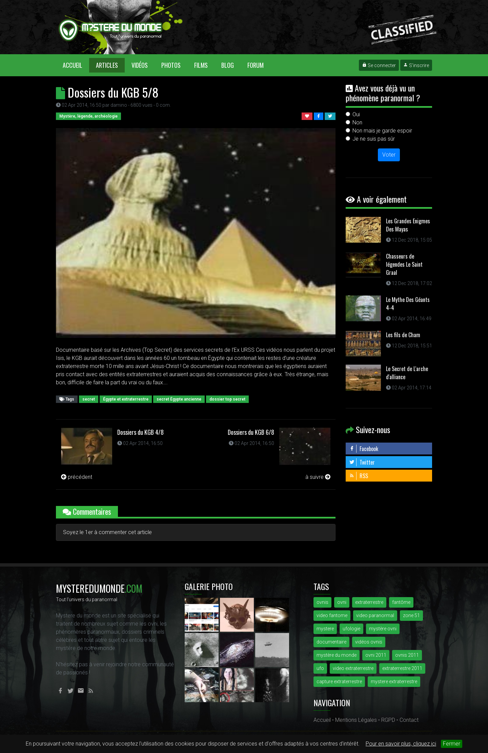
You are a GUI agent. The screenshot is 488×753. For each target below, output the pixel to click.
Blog (227, 65)
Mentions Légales (356, 720)
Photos (171, 65)
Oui (356, 114)
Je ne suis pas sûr (373, 139)
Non (357, 122)
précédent (76, 477)
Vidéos (139, 65)
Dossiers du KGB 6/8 (251, 432)
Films (201, 65)
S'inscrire (416, 65)
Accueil (76, 64)
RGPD (388, 720)
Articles (107, 65)
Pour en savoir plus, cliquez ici (401, 743)
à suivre (317, 477)
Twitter (362, 462)
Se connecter (379, 65)
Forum (255, 65)
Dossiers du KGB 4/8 (140, 432)
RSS (358, 476)
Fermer (451, 743)
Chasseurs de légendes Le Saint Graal (404, 264)
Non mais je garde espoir (382, 130)
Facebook (363, 449)
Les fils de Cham (403, 335)
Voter (388, 154)
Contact (409, 720)
